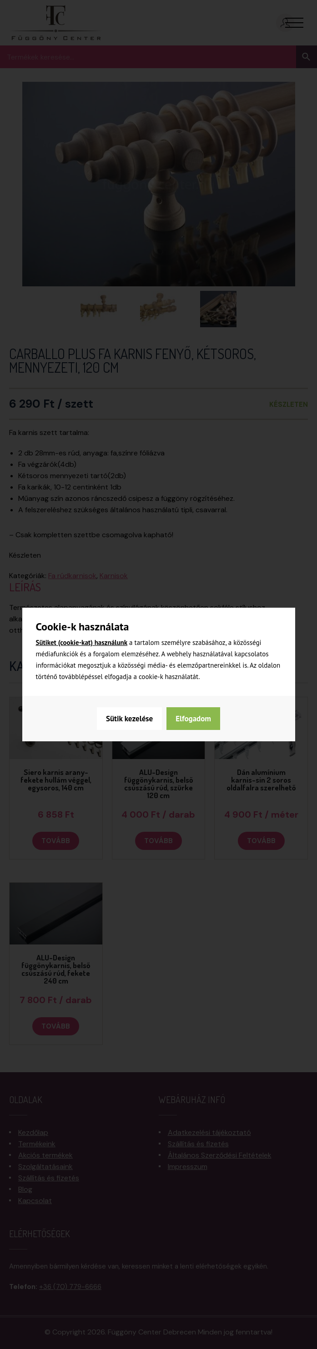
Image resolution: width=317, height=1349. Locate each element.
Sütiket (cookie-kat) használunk (82, 642)
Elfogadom (193, 719)
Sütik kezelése (129, 719)
